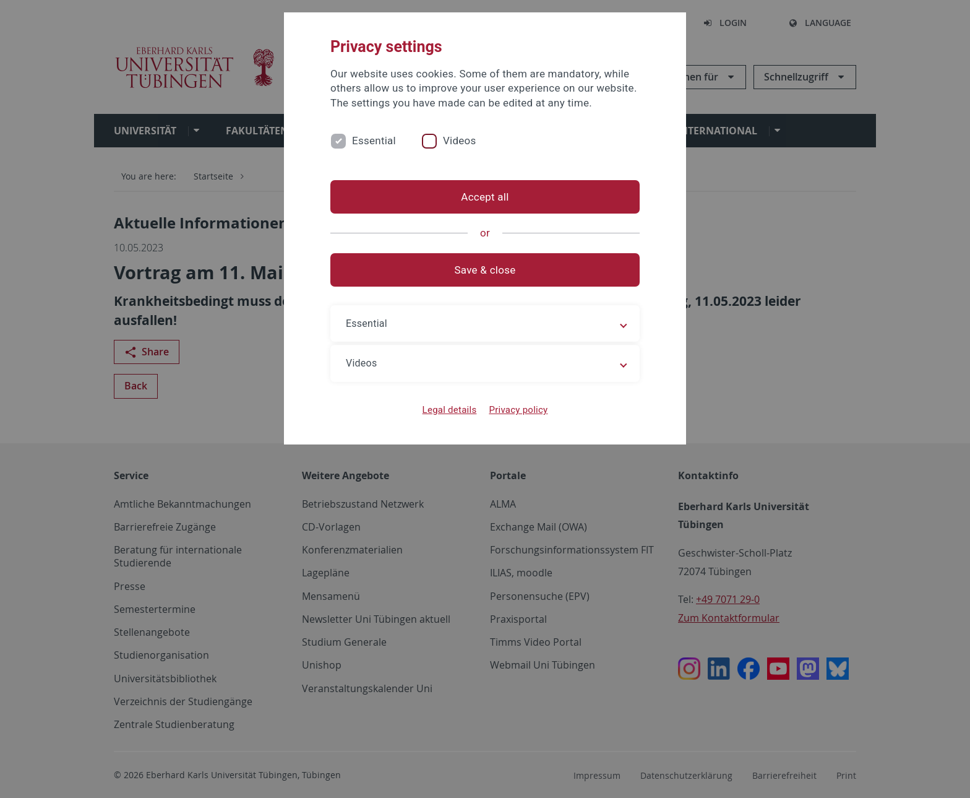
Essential (374, 140)
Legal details (450, 409)
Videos (459, 140)
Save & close (485, 270)
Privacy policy (518, 409)
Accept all (485, 197)
